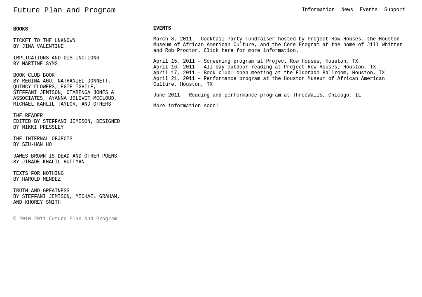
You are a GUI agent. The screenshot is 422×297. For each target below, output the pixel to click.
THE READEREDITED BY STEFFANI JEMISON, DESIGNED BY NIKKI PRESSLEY (66, 121)
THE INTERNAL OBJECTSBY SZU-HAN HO (43, 142)
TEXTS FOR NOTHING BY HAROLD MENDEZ (38, 176)
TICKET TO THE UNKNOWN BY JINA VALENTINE (44, 44)
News (347, 10)
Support (394, 10)
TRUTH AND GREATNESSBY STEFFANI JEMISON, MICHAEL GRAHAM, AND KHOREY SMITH (66, 196)
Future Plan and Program (64, 10)
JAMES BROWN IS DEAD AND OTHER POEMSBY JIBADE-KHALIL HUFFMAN (65, 159)
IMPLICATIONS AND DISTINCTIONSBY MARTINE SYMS (56, 61)
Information (318, 10)
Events (368, 10)
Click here (218, 51)
